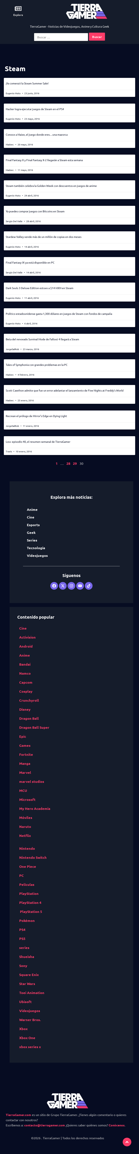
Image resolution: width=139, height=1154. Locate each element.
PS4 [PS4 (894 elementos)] (22, 929)
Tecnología (36, 548)
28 (68, 463)
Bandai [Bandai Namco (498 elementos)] (25, 664)
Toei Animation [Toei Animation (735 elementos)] (31, 992)
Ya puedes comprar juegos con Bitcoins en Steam (35, 211)
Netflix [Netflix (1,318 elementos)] (25, 835)
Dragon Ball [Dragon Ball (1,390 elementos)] (29, 718)
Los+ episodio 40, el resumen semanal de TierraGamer (38, 441)
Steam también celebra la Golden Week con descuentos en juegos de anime (51, 185)
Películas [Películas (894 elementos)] (26, 884)
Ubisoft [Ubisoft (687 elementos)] (25, 1001)
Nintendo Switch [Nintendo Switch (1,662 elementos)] (33, 857)
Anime (32, 509)
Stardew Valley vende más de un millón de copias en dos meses (43, 236)
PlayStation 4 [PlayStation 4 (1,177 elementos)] (30, 902)
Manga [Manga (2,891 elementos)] (24, 763)
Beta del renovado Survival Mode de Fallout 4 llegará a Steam (42, 339)
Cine (30, 517)
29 (75, 463)
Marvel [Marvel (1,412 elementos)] (25, 772)
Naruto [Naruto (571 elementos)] (25, 826)
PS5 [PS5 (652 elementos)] (22, 938)
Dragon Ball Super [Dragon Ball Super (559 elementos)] (34, 727)
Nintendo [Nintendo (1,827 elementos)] (27, 848)
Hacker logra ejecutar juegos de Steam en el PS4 (35, 109)
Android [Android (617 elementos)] (26, 646)
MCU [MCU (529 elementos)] (23, 790)
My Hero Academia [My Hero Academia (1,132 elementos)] (34, 808)
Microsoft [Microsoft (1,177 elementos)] (27, 799)
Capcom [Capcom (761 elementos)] (25, 682)
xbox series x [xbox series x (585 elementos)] (30, 1046)
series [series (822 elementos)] (24, 947)
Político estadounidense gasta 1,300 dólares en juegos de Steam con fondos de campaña (59, 313)
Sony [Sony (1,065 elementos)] (23, 965)
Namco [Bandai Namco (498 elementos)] (25, 673)
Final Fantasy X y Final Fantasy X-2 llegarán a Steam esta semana (44, 160)
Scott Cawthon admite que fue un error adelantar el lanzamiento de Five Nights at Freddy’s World (64, 390)
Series (32, 540)
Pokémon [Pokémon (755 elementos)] (27, 920)
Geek (31, 532)
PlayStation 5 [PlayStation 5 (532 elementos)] (31, 911)
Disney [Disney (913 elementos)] (25, 709)
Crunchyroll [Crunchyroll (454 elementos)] (29, 700)
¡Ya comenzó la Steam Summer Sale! (27, 83)
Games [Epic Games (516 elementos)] (25, 745)
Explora (18, 14)
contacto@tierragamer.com (44, 1125)
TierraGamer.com (18, 1115)
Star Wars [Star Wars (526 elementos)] (27, 983)
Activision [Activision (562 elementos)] (27, 637)
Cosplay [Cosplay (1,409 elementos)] (25, 691)
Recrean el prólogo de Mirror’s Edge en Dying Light (36, 416)
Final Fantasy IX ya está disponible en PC (30, 262)
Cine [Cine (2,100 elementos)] (23, 628)
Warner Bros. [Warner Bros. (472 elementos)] (30, 1019)
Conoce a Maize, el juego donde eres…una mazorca (37, 134)
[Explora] (18, 8)
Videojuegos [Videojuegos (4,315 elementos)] (29, 1010)
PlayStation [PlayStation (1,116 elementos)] (29, 893)
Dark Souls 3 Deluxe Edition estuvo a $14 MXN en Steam (39, 288)
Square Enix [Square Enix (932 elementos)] (29, 974)
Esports (33, 525)
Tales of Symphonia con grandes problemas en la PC (37, 364)
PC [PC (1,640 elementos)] (21, 875)
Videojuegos (37, 555)
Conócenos (117, 1125)
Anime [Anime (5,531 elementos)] (24, 655)
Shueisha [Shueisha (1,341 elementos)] (26, 956)
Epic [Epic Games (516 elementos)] (22, 736)
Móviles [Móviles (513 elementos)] (25, 817)
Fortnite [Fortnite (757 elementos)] (26, 754)
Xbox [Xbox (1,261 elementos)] (23, 1028)
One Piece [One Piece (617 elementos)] (27, 866)
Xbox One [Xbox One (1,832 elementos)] (27, 1037)
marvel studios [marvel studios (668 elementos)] (31, 781)
